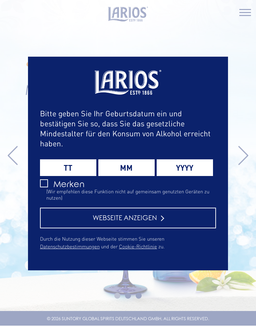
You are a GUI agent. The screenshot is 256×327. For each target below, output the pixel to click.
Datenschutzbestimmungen (70, 246)
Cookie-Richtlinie (138, 246)
